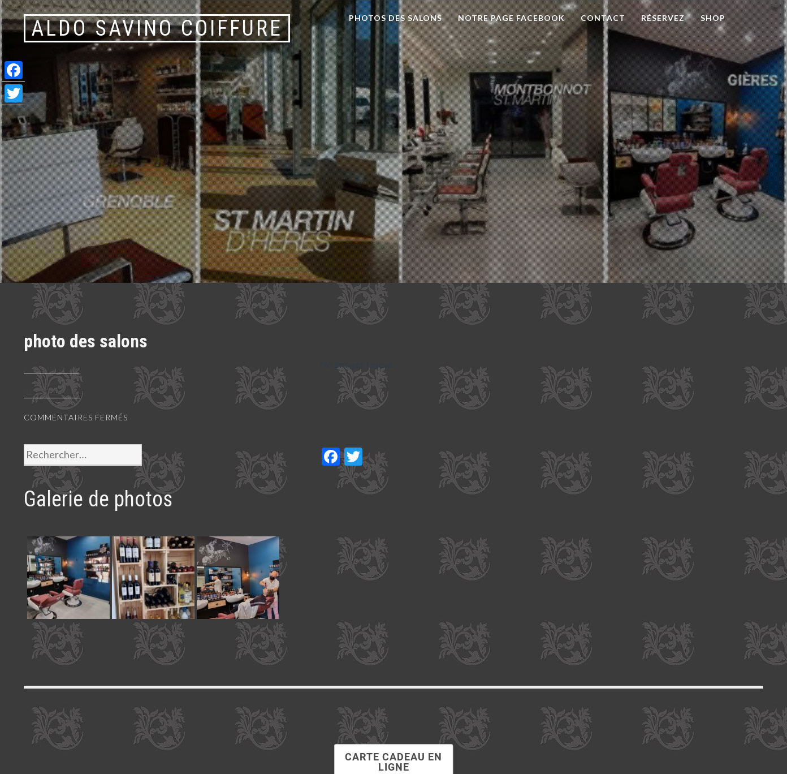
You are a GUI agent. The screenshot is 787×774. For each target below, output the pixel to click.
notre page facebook (511, 18)
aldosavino (52, 393)
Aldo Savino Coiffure (157, 28)
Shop (712, 18)
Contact (603, 18)
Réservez (663, 18)
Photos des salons (395, 18)
